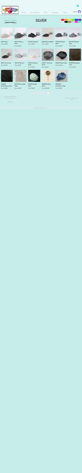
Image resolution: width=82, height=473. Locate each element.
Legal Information (10, 98)
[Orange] (66, 20)
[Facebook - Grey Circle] (34, 93)
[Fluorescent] (76, 22)
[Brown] (69, 22)
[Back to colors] (10, 20)
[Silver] (73, 22)
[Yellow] (69, 20)
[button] (78, 5)
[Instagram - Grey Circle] (38, 93)
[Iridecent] (79, 22)
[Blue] (76, 20)
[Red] (62, 20)
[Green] (73, 20)
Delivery (10, 102)
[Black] (66, 22)
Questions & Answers (10, 96)
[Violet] (79, 20)
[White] (62, 22)
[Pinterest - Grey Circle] (43, 93)
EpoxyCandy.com (42, 108)
